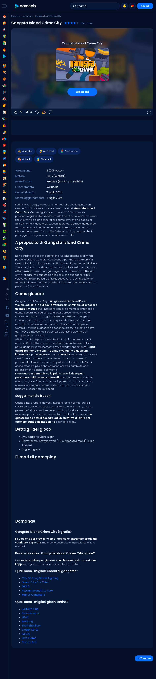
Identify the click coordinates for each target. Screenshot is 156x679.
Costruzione (69, 151)
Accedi (145, 6)
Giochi (14, 16)
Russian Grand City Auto (37, 591)
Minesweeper (30, 613)
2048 (25, 617)
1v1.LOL (26, 634)
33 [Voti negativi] (29, 112)
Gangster (26, 16)
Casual (24, 159)
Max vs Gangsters (33, 595)
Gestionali (46, 151)
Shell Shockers (31, 625)
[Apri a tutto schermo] (149, 112)
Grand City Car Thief (35, 582)
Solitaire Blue (30, 609)
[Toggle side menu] (4, 5)
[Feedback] (50, 112)
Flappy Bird (29, 642)
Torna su (144, 658)
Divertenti (43, 159)
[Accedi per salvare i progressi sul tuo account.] (44, 112)
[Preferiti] (37, 112)
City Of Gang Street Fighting (40, 578)
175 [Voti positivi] (18, 112)
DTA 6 (26, 586)
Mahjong (27, 621)
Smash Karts (30, 630)
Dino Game (29, 638)
